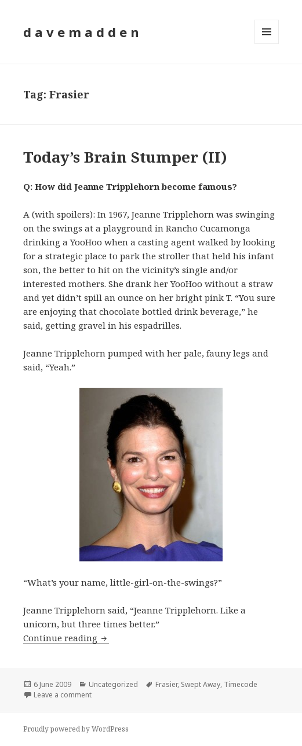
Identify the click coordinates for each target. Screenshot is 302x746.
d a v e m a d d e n (81, 32)
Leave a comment (63, 695)
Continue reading (66, 638)
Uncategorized (113, 684)
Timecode (240, 684)
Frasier (166, 684)
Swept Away (200, 684)
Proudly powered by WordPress (76, 729)
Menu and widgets (267, 43)
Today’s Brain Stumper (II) (125, 156)
